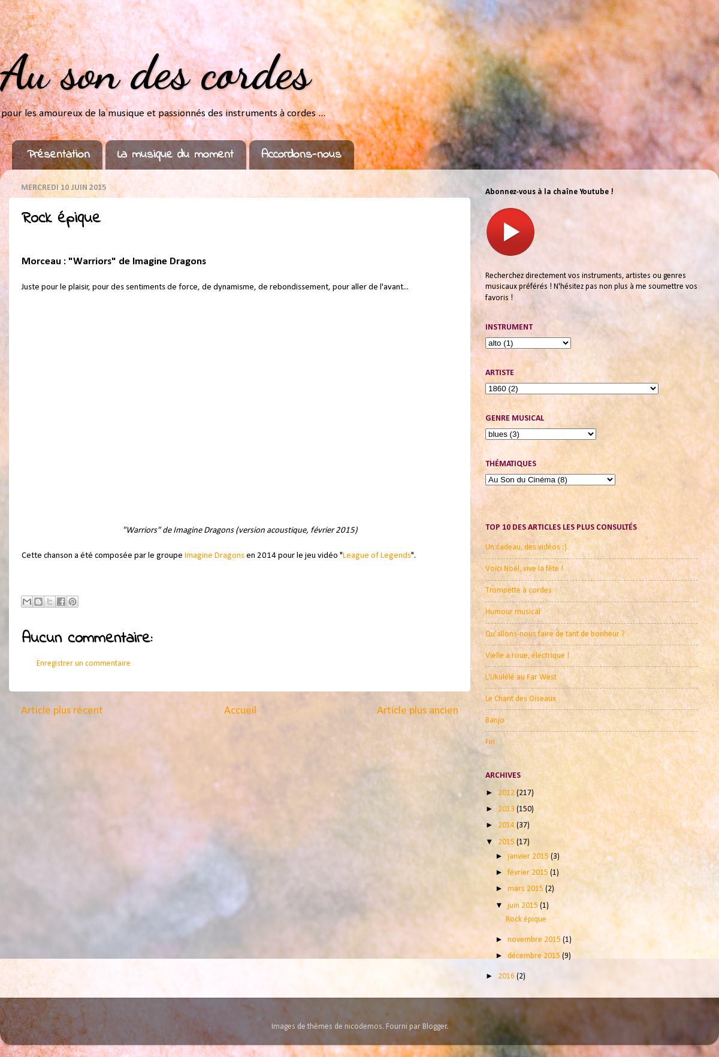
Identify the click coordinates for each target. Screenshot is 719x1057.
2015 (507, 842)
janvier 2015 (529, 856)
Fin (490, 742)
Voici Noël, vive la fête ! (524, 569)
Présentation (58, 155)
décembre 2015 (534, 956)
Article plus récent (62, 711)
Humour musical (512, 612)
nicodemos (363, 1027)
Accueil (240, 711)
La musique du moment (175, 155)
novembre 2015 (535, 940)
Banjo (494, 720)
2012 (507, 793)
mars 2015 (526, 889)
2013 (507, 809)
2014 (507, 825)
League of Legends (377, 555)
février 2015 (528, 873)
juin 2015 (523, 906)
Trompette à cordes (518, 590)
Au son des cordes (155, 72)
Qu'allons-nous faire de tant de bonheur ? (555, 634)
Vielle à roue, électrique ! (527, 656)
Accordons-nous (301, 155)
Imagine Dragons (214, 555)
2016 (507, 976)
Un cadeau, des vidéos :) (526, 547)
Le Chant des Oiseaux (520, 699)
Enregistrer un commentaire (84, 664)
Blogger (434, 1027)
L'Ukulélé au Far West (521, 677)
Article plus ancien (417, 711)
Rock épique (526, 919)
